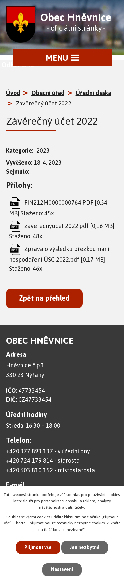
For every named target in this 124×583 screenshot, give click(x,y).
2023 (43, 150)
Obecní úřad (47, 92)
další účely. (75, 507)
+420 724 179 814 (29, 460)
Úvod (13, 92)
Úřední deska (93, 92)
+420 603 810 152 (30, 470)
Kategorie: (19, 150)
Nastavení (62, 569)
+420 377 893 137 (29, 451)
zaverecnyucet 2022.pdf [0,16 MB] (69, 225)
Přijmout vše (38, 547)
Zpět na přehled (44, 298)
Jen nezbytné (85, 547)
